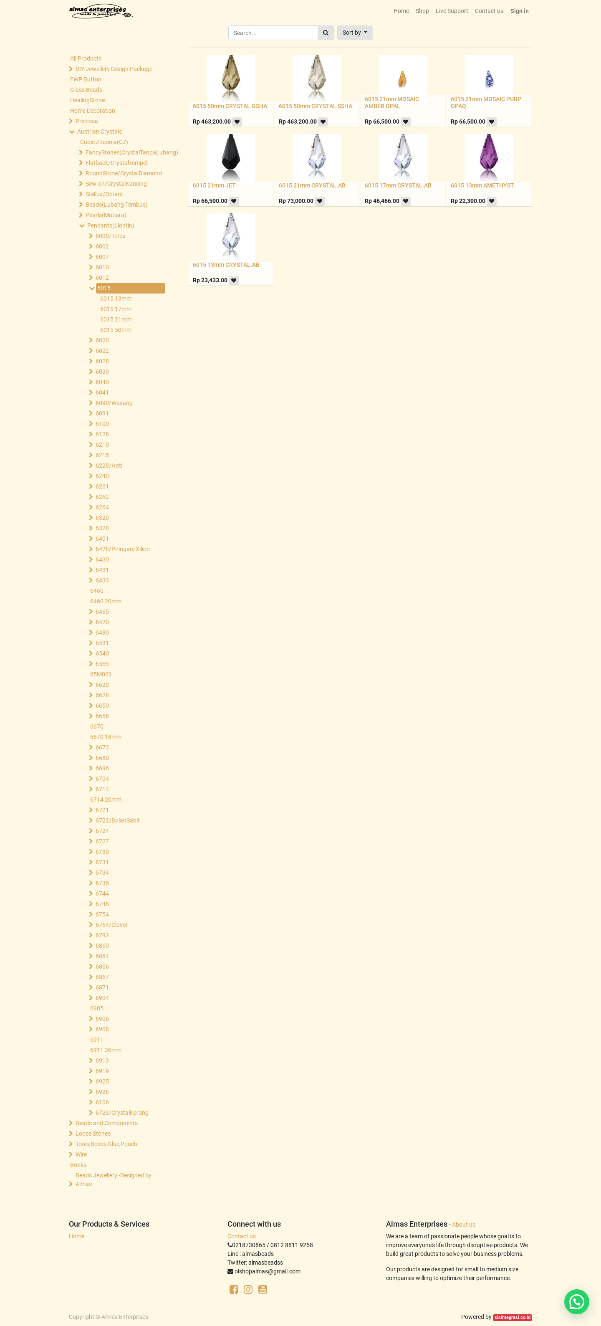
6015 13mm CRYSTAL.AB (226, 264)
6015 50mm (115, 329)
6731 (102, 862)
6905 (97, 1008)
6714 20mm (105, 799)
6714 (102, 789)
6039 (102, 371)
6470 (102, 622)
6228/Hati (109, 465)
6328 (102, 528)
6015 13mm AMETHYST (482, 185)
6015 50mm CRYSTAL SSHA (315, 106)
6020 (102, 340)
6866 (102, 966)
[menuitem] (401, 11)
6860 (102, 945)
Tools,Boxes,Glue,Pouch (106, 1144)
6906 (102, 1018)
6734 (102, 872)
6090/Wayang (114, 403)
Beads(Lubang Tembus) (117, 204)
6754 (102, 914)
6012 (102, 277)
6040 (102, 382)
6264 (102, 507)
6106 (102, 1102)
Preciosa (87, 121)
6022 (102, 350)
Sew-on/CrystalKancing (116, 183)
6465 (102, 611)
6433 (102, 580)
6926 (102, 1091)
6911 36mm (105, 1050)
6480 (102, 632)
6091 (102, 413)
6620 (102, 684)
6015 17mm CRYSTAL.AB (398, 185)
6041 (102, 392)
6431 (102, 570)
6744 (102, 893)
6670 (97, 726)
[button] (355, 32)
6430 (102, 559)
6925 (102, 1081)
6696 (102, 768)
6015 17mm (115, 309)
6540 (102, 653)
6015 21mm (115, 319)
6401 (102, 538)
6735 (102, 883)
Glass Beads (86, 89)
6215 (102, 455)
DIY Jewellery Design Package (114, 69)
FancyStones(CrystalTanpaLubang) (124, 152)
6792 (102, 935)
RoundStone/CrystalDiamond (124, 173)
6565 (102, 663)
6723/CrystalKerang (122, 1112)
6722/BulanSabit (118, 820)
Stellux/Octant (104, 194)
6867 (102, 977)
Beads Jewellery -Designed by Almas (114, 1179)
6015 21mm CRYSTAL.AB (312, 185)
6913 (102, 1060)
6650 (102, 705)
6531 (102, 643)
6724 (102, 830)
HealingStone (87, 100)
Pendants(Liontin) (110, 225)
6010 (102, 267)
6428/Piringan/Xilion (123, 549)
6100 (102, 423)
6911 (97, 1039)
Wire (81, 1154)
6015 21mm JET (214, 185)
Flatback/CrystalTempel (116, 162)
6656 (102, 716)
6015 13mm (115, 298)
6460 (97, 590)
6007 (102, 256)
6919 (102, 1071)
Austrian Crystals (99, 131)
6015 (104, 288)
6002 (102, 246)
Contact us (241, 1236)
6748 (102, 904)
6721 (102, 810)
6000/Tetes (110, 236)
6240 (102, 476)
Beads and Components (107, 1123)
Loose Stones (93, 1133)
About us (463, 1224)
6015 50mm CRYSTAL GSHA (230, 106)
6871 (102, 987)
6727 (102, 841)
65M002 (101, 674)
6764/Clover (112, 924)
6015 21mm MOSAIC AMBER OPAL (392, 102)
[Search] (326, 32)
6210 (102, 444)
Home (76, 1236)
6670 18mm (105, 737)
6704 (102, 778)
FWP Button (85, 79)
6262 (102, 496)
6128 (102, 434)
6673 (102, 747)
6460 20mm (105, 601)
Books (78, 1165)
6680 (102, 757)
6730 (102, 851)
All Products (85, 58)
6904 (102, 998)
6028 (102, 361)
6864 (102, 956)
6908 (102, 1029)
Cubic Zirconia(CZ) (104, 142)
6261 (102, 486)
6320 (102, 517)
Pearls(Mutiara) (106, 215)
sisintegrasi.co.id (512, 1317)
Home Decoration (92, 110)
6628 (102, 695)
